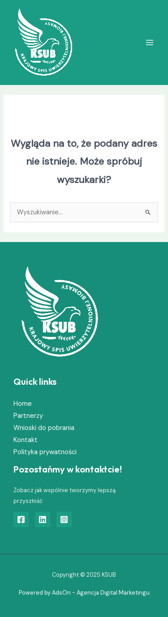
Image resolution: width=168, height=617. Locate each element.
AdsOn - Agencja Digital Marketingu (101, 592)
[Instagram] (64, 519)
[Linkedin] (42, 519)
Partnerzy (28, 416)
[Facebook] (21, 519)
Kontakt (25, 440)
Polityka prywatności (45, 452)
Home (22, 404)
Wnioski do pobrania (43, 428)
